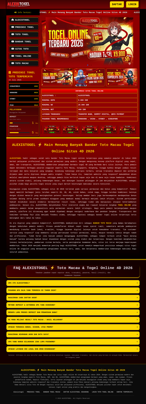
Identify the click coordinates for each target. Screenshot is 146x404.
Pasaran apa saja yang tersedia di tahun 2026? (32, 290)
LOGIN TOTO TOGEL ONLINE (102, 392)
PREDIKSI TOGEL (33, 392)
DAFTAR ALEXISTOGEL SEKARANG (76, 392)
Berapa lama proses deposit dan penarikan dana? (32, 312)
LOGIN (132, 4)
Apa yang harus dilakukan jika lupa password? (31, 342)
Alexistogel (18, 392)
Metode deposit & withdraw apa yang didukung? (31, 305)
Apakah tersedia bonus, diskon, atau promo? (30, 327)
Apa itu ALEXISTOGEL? (19, 283)
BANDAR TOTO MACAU (102, 223)
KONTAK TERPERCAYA (125, 392)
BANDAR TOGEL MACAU (51, 392)
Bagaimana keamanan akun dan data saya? (28, 334)
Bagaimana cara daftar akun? (22, 298)
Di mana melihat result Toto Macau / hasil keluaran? (35, 320)
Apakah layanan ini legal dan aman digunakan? (31, 349)
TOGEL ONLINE (124, 205)
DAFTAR (117, 4)
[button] (87, 65)
